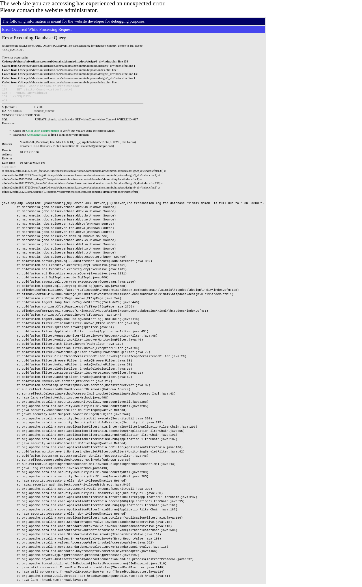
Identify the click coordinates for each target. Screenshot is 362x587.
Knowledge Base (37, 137)
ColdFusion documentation (42, 133)
